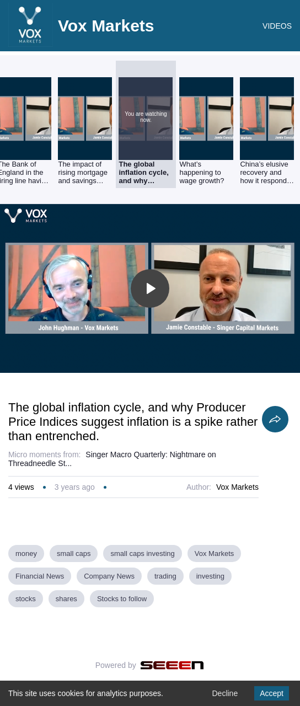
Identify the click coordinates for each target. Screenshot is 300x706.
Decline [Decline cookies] (225, 693)
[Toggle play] (150, 288)
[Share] (275, 419)
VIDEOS (277, 26)
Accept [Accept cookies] (271, 693)
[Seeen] (172, 665)
